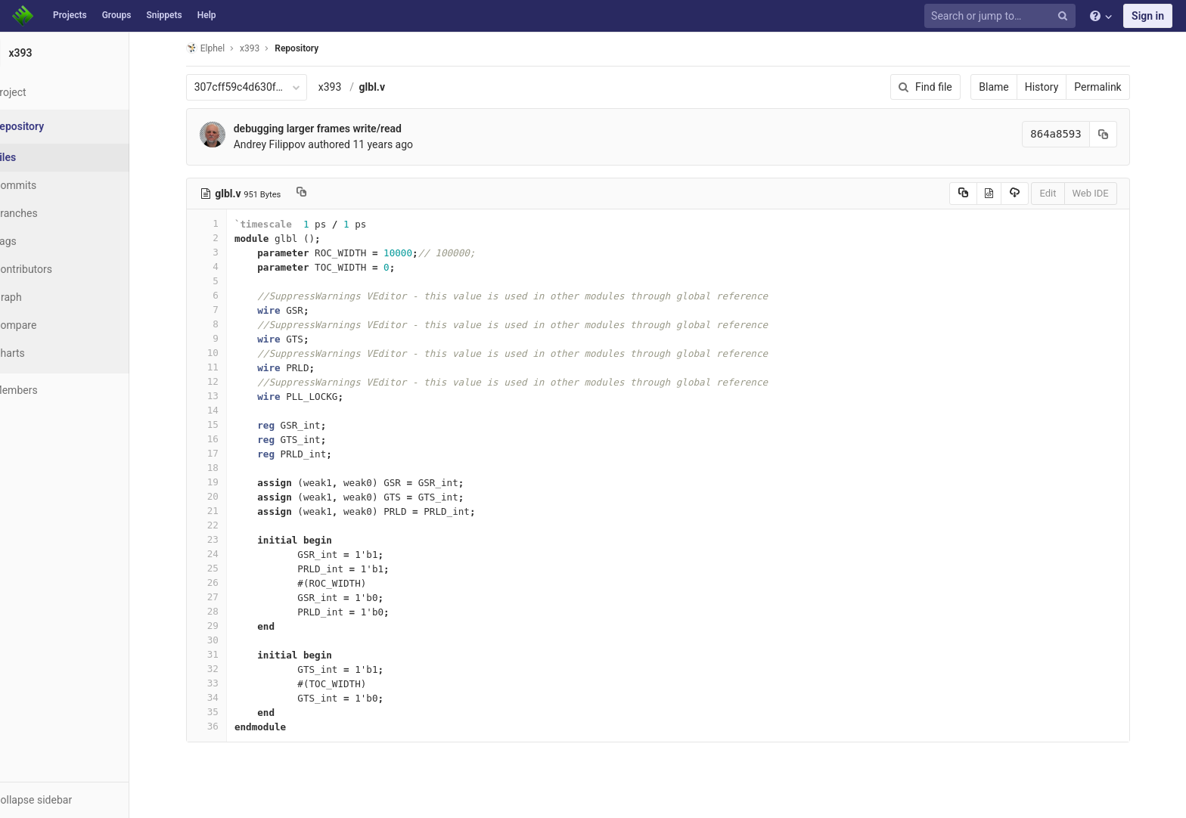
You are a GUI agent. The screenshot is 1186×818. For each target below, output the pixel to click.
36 (225, 726)
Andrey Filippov (288, 144)
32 (225, 668)
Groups (117, 15)
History (1060, 87)
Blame (1012, 87)
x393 (348, 87)
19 (225, 482)
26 (225, 582)
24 (225, 553)
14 (225, 410)
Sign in (1148, 16)
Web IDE (1109, 193)
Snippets (164, 15)
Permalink (1116, 87)
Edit (1066, 193)
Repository (315, 48)
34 (225, 697)
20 (225, 496)
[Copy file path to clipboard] (320, 193)
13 (225, 395)
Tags (41, 241)
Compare (51, 325)
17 (225, 453)
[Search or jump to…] (1002, 16)
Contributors (59, 269)
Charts (45, 353)
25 (225, 568)
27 (225, 597)
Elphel (223, 48)
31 (225, 654)
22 (225, 525)
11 (225, 367)
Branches (52, 213)
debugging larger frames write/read (336, 128)
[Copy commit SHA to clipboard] (1121, 134)
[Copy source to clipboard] (981, 193)
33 (225, 683)
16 (225, 439)
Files (41, 157)
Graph (44, 297)
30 (225, 640)
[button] (83, 800)
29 (225, 625)
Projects (70, 15)
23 (225, 539)
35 (225, 711)
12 (225, 381)
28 (225, 611)
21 (225, 510)
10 (225, 352)
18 (225, 467)
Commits (51, 185)
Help (206, 15)
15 (225, 424)
